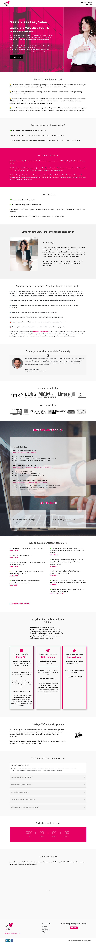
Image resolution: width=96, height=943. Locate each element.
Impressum (7, 933)
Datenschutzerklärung (15, 933)
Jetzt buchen (16, 57)
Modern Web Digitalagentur (84, 940)
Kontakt (43, 932)
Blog (43, 931)
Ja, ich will (73, 927)
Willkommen (44, 926)
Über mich (44, 928)
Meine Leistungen (46, 929)
